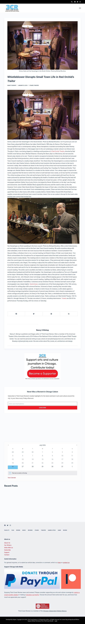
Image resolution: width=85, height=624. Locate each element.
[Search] (71, 2)
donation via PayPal (32, 595)
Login (56, 621)
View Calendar (12, 477)
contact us (66, 562)
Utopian (14, 619)
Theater (36, 85)
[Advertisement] (42, 429)
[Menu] (80, 8)
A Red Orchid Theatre (57, 151)
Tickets (64, 298)
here (59, 562)
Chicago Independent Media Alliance (54, 611)
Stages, (31, 85)
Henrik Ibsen (34, 284)
